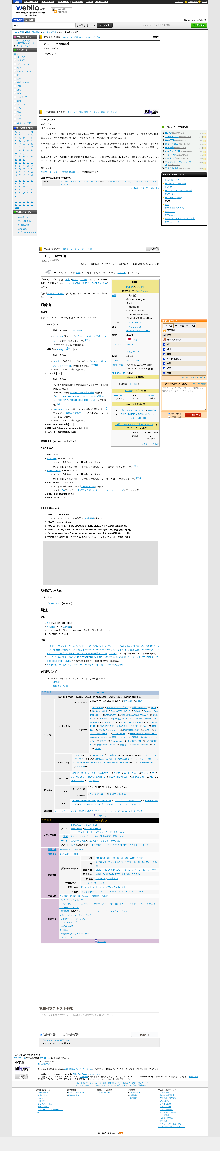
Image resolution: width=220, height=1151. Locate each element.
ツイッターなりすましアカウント (134, 181)
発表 (99, 157)
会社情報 (133, 1095)
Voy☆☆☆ (142, 291)
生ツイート (114, 181)
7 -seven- (77, 755)
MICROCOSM (77, 777)
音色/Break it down (106, 745)
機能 (109, 137)
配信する (148, 143)
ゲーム (106, 845)
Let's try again (122, 759)
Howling (112, 755)
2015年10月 (68, 157)
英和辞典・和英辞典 (168, 1098)
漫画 (65, 836)
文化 (19, 90)
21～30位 (190, 325)
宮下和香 (171, 330)
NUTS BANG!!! (97, 794)
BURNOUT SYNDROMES (117, 762)
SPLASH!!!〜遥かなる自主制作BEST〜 (91, 773)
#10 (151, 777)
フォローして (92, 147)
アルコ (101, 883)
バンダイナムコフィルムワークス (75, 904)
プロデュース (118, 373)
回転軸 (112, 134)
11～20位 (179, 325)
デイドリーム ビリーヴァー (145, 870)
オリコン (133, 384)
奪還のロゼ (119, 832)
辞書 (17, 2)
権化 (169, 349)
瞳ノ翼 (120, 858)
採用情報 (133, 1098)
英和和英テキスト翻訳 (56, 1008)
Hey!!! (147, 730)
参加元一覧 (201, 20)
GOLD (151, 395)
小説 (73, 845)
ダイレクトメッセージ (58, 160)
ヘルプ (204, 2)
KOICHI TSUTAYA (76, 330)
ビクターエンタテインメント (74, 918)
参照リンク (46, 168)
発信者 (55, 147)
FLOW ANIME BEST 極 (91, 804)
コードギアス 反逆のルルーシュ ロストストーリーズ (98, 490)
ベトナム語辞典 (166, 1118)
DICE (155, 745)
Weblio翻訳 (164, 1101)
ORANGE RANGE (104, 759)
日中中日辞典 (63, 2)
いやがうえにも (174, 359)
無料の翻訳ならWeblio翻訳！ (63, 10)
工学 (19, 79)
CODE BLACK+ (137, 891)
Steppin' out (117, 741)
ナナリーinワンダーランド (99, 832)
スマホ (56, 361)
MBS (55, 336)
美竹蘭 (52, 626)
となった (62, 147)
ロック (130, 348)
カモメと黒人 (171, 144)
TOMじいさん (172, 136)
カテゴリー (115, 112)
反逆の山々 (92, 840)
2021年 (130, 322)
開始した (66, 137)
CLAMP (86, 896)
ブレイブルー (118, 733)
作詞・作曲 (117, 365)
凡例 (98, 37)
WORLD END (54, 470)
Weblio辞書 (193, 1077)
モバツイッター (92, 181)
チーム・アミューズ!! (141, 759)
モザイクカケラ (115, 862)
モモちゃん (170, 215)
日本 (135, 340)
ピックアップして (135, 143)
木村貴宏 (96, 896)
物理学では (102, 134)
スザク (75, 849)
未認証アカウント (78, 181)
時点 (104, 157)
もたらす (139, 134)
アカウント (78, 147)
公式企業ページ (135, 1092)
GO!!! (153, 707)
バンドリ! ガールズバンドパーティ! (125, 811)
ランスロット (65, 854)
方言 (19, 119)
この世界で (112, 878)
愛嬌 (169, 354)
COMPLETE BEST (118, 891)
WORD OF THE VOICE (131, 722)
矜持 (169, 335)
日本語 (113, 157)
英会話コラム (24, 217)
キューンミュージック (66, 811)
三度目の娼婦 (171, 168)
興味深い (116, 143)
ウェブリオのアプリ (76, 1092)
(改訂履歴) (84, 1077)
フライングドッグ (68, 922)
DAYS (137, 711)
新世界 (123, 745)
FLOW (129, 287)
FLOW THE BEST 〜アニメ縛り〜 (123, 804)
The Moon (101, 878)
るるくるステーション (110, 840)
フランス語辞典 (166, 1110)
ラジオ (64, 841)
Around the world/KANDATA (134, 715)
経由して (105, 160)
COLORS (52, 458)
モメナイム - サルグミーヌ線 (178, 190)
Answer (103, 718)
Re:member (110, 715)
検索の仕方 (42, 1095)
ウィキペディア (52, 249)
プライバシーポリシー (47, 1104)
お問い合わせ (104, 1092)
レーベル (116, 360)
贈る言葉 (127, 701)
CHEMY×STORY (148, 762)
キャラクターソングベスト (94, 891)
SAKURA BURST (111, 874)
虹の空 (103, 741)
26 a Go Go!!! (138, 777)
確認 (169, 363)
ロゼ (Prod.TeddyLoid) (114, 887)
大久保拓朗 (88, 518)
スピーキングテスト (27, 232)
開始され (89, 157)
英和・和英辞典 (48, 2)
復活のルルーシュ (92, 828)
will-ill (98, 874)
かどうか (107, 147)
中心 (120, 134)
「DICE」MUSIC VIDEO (133, 410)
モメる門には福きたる (175, 183)
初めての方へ (189, 20)
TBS (62, 336)
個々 (69, 147)
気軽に (127, 147)
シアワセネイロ (132, 862)
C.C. (82, 849)
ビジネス (21, 57)
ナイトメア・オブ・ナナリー (84, 836)
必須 (169, 368)
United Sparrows (120, 395)
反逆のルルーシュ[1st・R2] (84, 825)
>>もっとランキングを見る (194, 377)
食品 (19, 112)
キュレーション (97, 137)
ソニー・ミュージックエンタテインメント (106, 911)
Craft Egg (113, 653)
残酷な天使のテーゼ (75, 413)
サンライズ (99, 904)
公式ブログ (93, 172)
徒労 (169, 344)
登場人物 (52, 849)
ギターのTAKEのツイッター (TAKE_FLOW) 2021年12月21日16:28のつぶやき (86, 664)
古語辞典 (90, 2)
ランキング (90, 37)
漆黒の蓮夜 (105, 836)
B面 (114, 295)
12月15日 (138, 322)
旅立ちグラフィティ (108, 730)
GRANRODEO (98, 755)
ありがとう (110, 722)
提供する (54, 143)
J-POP (130, 344)
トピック (75, 137)
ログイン (179, 1)
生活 (19, 93)
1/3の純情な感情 (131, 730)
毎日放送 (65, 911)
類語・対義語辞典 (31, 2)
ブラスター (97, 707)
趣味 (19, 101)
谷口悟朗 (63, 896)
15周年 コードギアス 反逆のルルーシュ (134, 424)
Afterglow (62, 349)
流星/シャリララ (139, 707)
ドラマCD (96, 845)
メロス (139, 701)
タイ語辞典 (164, 1115)
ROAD (168, 133)
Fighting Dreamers (117, 794)
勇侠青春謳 (101, 862)
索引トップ (67, 37)
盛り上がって (94, 143)
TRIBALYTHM (88, 486)
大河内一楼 (75, 896)
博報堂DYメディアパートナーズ (76, 933)
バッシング (170, 154)
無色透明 (125, 874)
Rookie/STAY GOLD (120, 711)
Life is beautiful (99, 711)
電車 (19, 68)
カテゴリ (102, 815)
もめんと (122, 272)
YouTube (151, 410)
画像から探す (73, 1095)
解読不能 (111, 858)
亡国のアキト (78, 832)
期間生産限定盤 (60, 686)
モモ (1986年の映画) (175, 208)
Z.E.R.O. (136, 874)
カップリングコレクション (128, 800)
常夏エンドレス (119, 737)
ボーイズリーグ (174, 340)
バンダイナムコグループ (71, 900)
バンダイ (134, 904)
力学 (92, 134)
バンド (75, 279)
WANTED (170, 140)
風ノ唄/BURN (134, 741)
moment (51, 128)
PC (63, 490)
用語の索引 (78, 37)
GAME (117, 773)
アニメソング (133, 352)
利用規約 (41, 1101)
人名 (19, 115)
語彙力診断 (23, 228)
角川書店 (63, 930)
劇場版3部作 (76, 828)
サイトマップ (43, 1107)
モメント (46, 260)
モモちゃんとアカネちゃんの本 (180, 218)
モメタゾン (170, 187)
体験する (135, 160)
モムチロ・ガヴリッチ (175, 180)
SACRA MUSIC (134, 360)
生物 (19, 108)
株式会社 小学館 (44, 1064)
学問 (19, 86)
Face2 (127, 870)
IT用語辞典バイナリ (54, 112)
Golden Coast (131, 773)
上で (86, 143)
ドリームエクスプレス (117, 707)
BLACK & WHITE (96, 777)
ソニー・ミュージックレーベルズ (75, 915)
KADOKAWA (67, 926)
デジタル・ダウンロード (138, 330)
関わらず (118, 147)
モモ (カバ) (170, 211)
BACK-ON (80, 766)
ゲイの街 (169, 147)
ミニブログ (65, 181)
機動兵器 (52, 854)
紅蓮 (76, 854)
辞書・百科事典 (33, 32)
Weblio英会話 (24, 221)
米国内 (79, 157)
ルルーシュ (64, 849)
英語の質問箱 (24, 225)
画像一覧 (105, 112)
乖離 (169, 373)
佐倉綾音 (66, 626)
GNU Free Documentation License (87, 1074)
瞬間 (62, 134)
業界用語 (21, 60)
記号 (17, 207)
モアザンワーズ (88, 883)
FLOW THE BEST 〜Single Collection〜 (91, 800)
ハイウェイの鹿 (172, 151)
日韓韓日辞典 (77, 2)
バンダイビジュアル (116, 904)
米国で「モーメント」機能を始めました (60, 172)
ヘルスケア (22, 97)
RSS (121, 1133)
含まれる (75, 160)
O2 (126, 858)
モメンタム (170, 194)
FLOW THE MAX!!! (118, 777)
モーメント (51, 53)
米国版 (112, 160)
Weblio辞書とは (44, 1092)
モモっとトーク (172, 222)
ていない (147, 157)
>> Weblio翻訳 (199, 384)
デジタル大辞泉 (49, 32)
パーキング (170, 158)
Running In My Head (91, 887)
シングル (140, 287)
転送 (78, 272)
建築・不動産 (23, 82)
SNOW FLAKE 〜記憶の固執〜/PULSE (119, 726)
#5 (153, 773)
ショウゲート (65, 937)
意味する (73, 134)
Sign (145, 726)
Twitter (57, 137)
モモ (167, 204)
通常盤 (56, 682)
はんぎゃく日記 (78, 840)
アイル (144, 773)
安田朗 (105, 896)
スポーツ (21, 104)
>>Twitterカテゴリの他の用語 (145, 188)
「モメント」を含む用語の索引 (56, 1040)
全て (16, 54)
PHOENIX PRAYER (112, 870)
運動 (131, 134)
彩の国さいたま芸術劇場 (82, 392)
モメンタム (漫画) (173, 197)
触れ (139, 147)
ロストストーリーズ (138, 845)
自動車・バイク (24, 71)
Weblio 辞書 (193, 2)
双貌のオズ (118, 836)
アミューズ (100, 811)
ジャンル (116, 344)
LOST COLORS (119, 845)
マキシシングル (134, 326)
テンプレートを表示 (150, 444)
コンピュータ (23, 64)
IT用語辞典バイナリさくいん (80, 1069)
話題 (107, 143)
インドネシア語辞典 (168, 1112)
